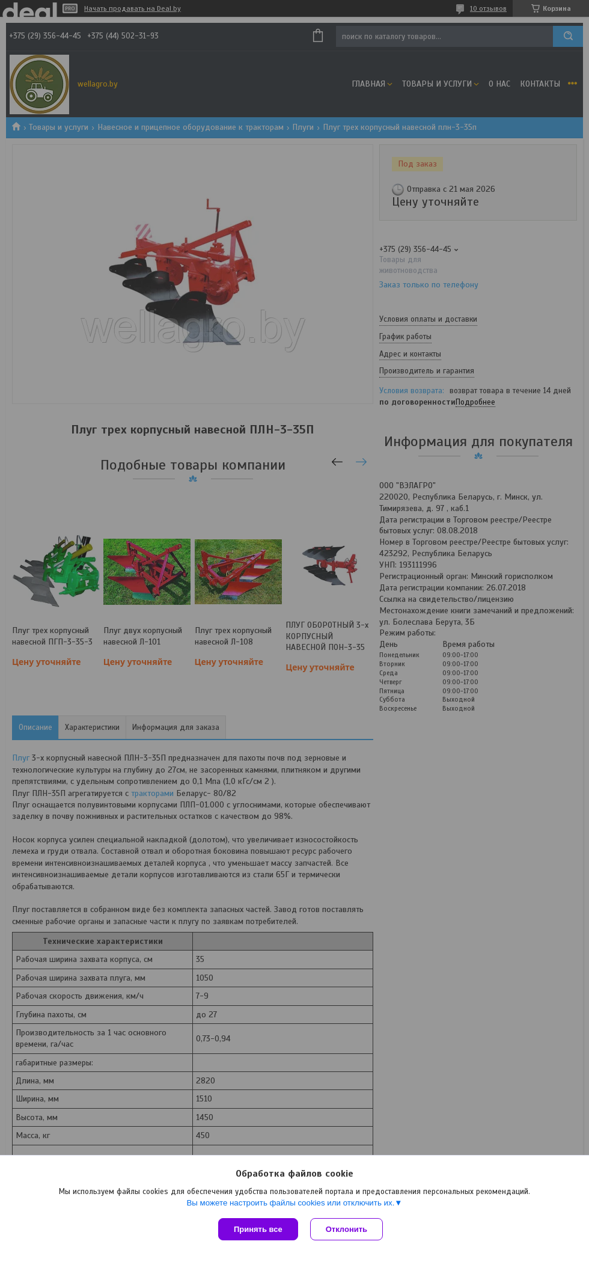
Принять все (258, 1229)
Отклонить (346, 1229)
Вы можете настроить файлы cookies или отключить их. (290, 1202)
